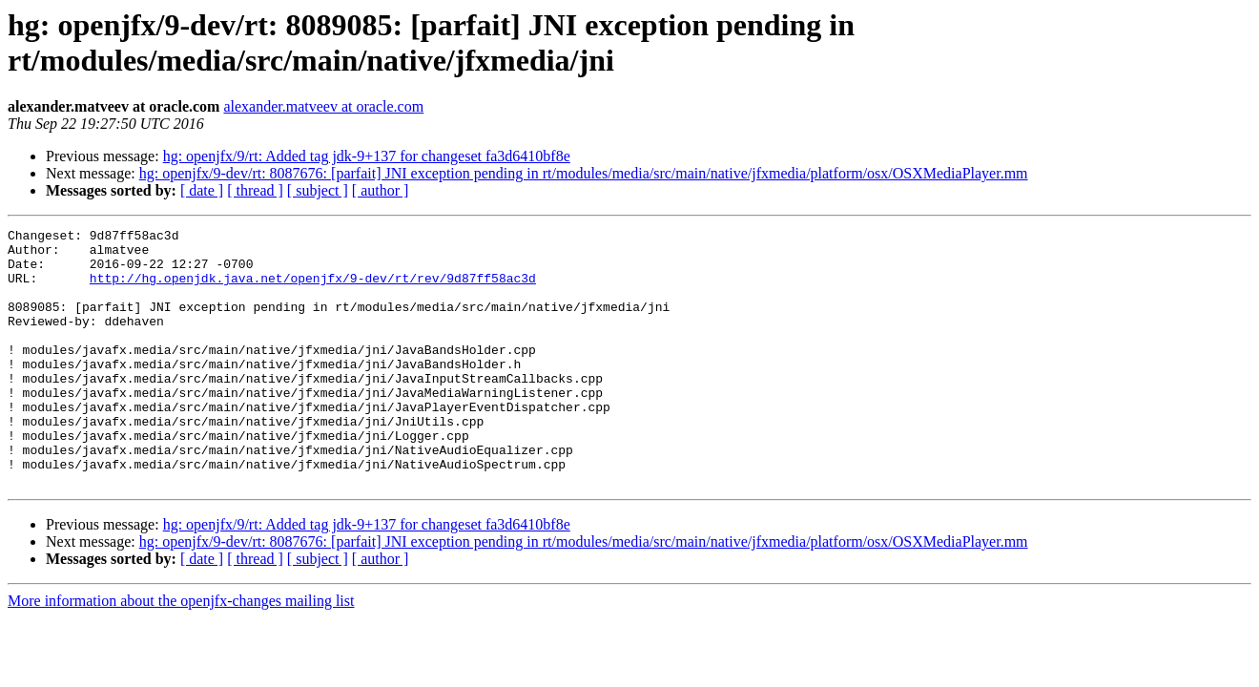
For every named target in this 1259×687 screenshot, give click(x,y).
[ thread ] (255, 190)
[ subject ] (317, 190)
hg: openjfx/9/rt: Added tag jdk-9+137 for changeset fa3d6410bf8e (366, 156)
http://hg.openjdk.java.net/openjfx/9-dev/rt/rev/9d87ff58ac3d (313, 289)
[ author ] (380, 190)
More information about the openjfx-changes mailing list (181, 652)
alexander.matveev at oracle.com (323, 106)
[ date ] (201, 190)
